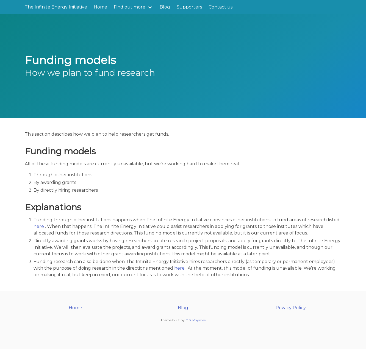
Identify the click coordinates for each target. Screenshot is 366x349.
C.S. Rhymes (195, 320)
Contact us (220, 7)
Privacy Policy (291, 307)
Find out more (129, 7)
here (39, 226)
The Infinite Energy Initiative (56, 7)
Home (100, 7)
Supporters (189, 7)
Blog (165, 7)
